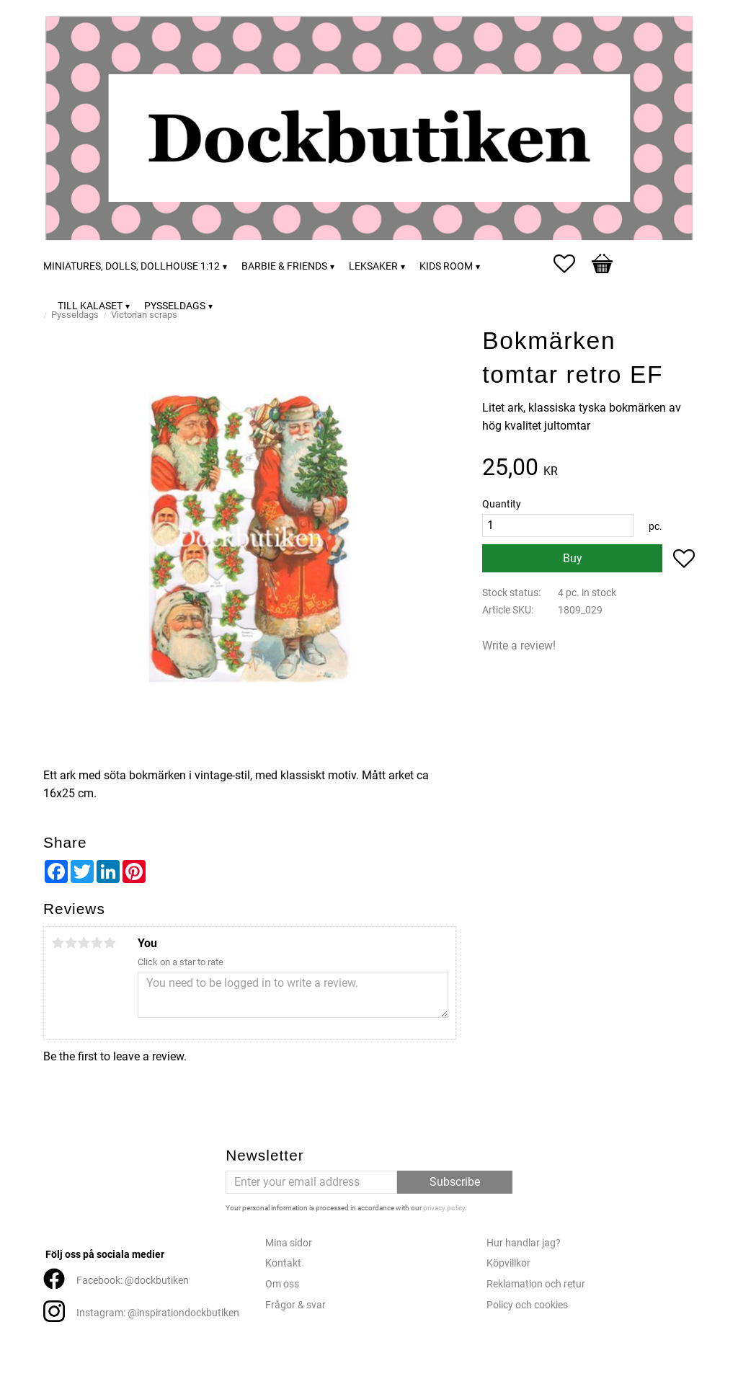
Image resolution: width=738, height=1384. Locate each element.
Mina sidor (288, 1243)
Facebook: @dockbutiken (132, 1280)
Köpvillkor (508, 1263)
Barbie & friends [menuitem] (284, 266)
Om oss (282, 1284)
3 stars (83, 942)
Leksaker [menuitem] (373, 266)
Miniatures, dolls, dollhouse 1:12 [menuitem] (131, 266)
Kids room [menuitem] (446, 266)
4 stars (96, 942)
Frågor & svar (295, 1305)
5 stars (109, 942)
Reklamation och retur (535, 1284)
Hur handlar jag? (523, 1243)
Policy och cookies (527, 1305)
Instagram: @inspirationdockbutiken (157, 1313)
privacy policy (444, 1208)
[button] (572, 264)
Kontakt (283, 1263)
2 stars (70, 942)
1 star (57, 942)
